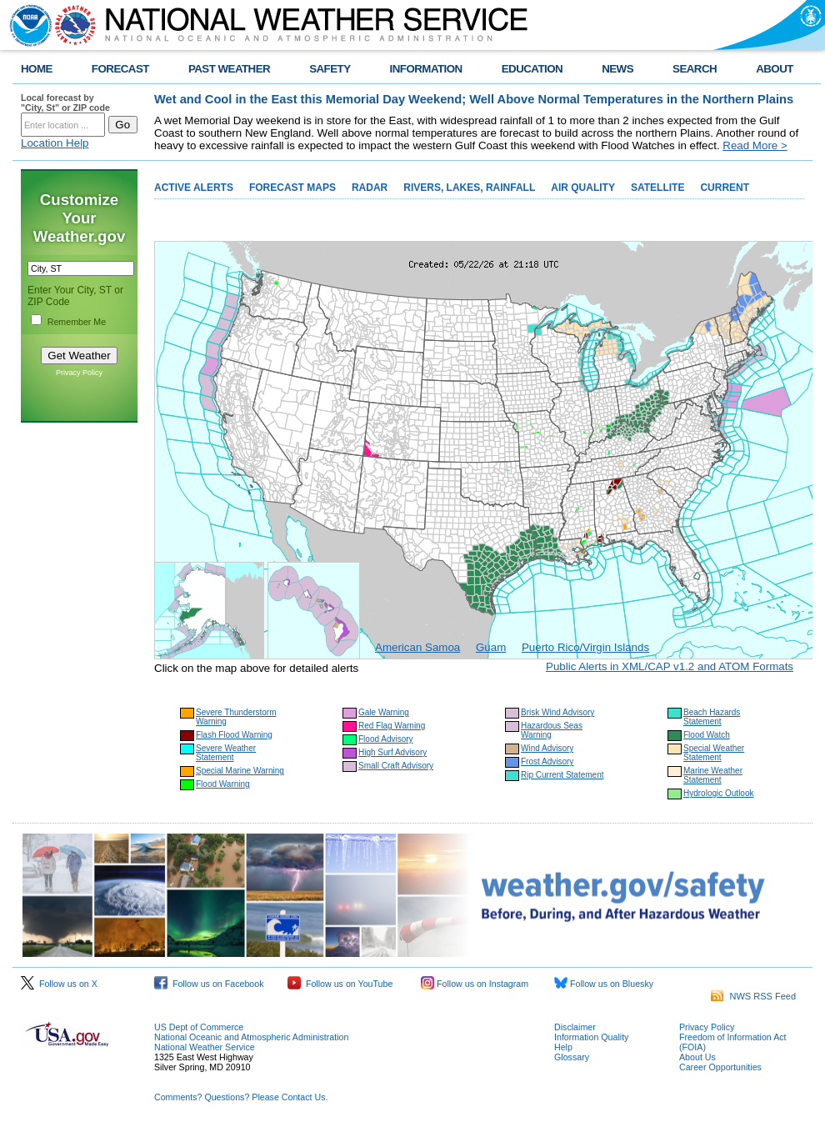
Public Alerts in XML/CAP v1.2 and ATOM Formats (669, 666)
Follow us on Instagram (474, 984)
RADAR (370, 187)
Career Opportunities (720, 1067)
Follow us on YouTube (340, 984)
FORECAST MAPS (292, 187)
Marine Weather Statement (712, 775)
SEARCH (694, 69)
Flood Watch (706, 734)
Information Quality (591, 1037)
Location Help (55, 143)
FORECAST (120, 69)
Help (563, 1047)
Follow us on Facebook (209, 984)
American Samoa (417, 647)
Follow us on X (59, 984)
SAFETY (329, 69)
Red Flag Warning (391, 725)
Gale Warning (383, 712)
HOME (36, 69)
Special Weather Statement (713, 753)
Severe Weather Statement (226, 753)
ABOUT (774, 69)
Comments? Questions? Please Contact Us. (241, 1097)
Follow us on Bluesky (603, 984)
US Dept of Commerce (198, 1027)
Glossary (571, 1057)
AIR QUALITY (583, 187)
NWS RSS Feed (753, 996)
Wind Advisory (547, 748)
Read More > (754, 145)
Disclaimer (575, 1027)
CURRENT (724, 187)
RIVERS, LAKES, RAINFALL (469, 187)
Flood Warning (223, 784)
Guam (491, 647)
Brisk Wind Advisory (557, 712)
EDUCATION (532, 69)
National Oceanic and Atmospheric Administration (251, 1037)
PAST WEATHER (229, 69)
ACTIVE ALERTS (193, 187)
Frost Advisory (547, 761)
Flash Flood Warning (234, 734)
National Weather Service (204, 1047)
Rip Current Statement (562, 774)
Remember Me (77, 322)
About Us (697, 1057)
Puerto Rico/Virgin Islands (585, 647)
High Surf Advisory (392, 752)
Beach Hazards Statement (711, 717)
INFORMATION (426, 69)
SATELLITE (657, 187)
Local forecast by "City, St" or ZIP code (65, 103)
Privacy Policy (79, 372)
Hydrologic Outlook (718, 793)
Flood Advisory (385, 739)
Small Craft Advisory (395, 765)
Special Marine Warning (240, 770)
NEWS (617, 69)
